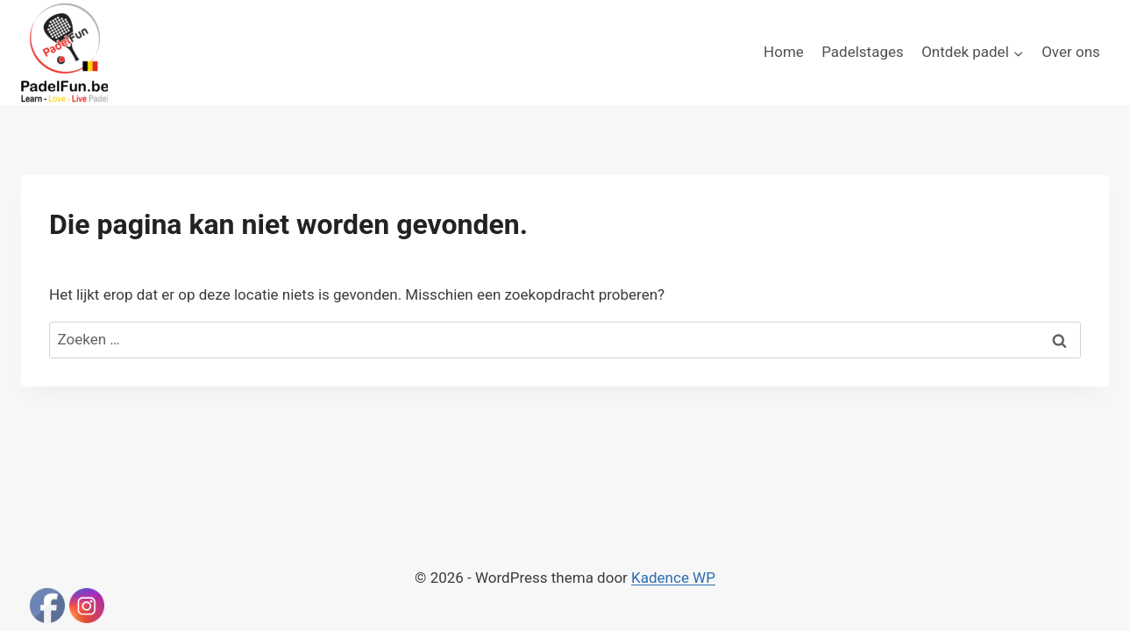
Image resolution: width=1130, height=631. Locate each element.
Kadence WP (673, 577)
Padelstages (862, 51)
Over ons (1070, 51)
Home (784, 51)
